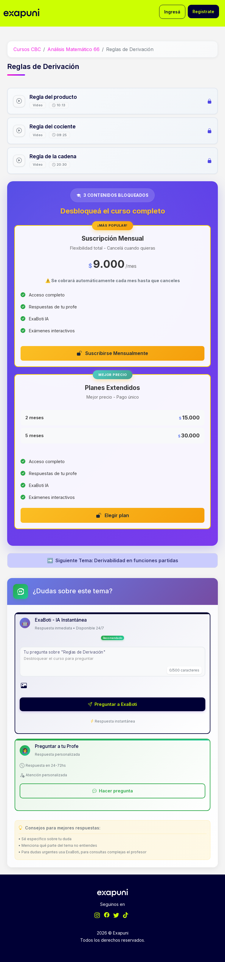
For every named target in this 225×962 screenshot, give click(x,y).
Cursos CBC (27, 49)
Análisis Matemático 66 (73, 49)
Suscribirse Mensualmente (112, 353)
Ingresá (172, 11)
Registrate (203, 11)
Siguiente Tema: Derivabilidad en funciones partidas (112, 560)
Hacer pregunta (112, 790)
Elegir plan (112, 515)
